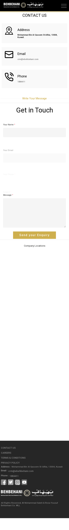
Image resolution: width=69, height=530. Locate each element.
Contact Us (7, 457)
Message (8, 206)
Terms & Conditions (12, 467)
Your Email (8, 158)
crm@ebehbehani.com (27, 59)
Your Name (9, 135)
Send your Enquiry (34, 245)
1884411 (21, 82)
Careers (5, 462)
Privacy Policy (9, 472)
